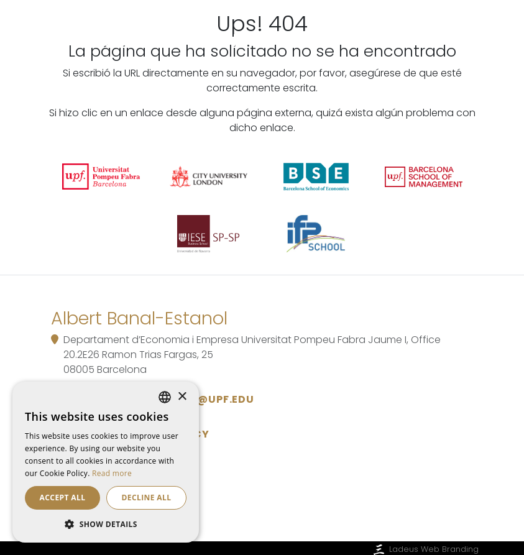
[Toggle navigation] (462, 39)
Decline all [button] (147, 497)
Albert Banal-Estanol (155, 38)
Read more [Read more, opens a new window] (112, 473)
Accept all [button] (63, 497)
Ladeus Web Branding (425, 549)
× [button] (181, 396)
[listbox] (165, 397)
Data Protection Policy (135, 434)
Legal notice (100, 459)
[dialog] (105, 462)
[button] (105, 524)
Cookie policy (103, 484)
